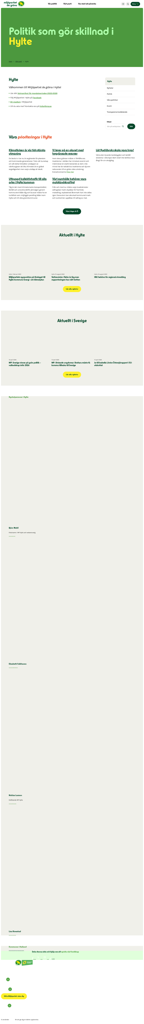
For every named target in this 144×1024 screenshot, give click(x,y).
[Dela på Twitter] (39, 959)
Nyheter (110, 88)
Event (109, 106)
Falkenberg (10, 950)
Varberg (23, 950)
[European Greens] (27, 965)
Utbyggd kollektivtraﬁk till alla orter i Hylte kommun (27, 181)
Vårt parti (67, 4)
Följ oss (6, 981)
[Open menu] (135, 4)
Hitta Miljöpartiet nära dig (14, 996)
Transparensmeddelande (117, 112)
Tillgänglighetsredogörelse (5, 992)
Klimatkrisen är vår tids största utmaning (27, 152)
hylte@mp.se (46, 106)
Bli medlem (15, 102)
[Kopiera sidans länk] (52, 958)
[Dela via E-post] (45, 959)
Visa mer (70, 172)
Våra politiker (112, 100)
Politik (109, 94)
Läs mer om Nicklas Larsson (12, 803)
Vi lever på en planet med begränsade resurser (68, 152)
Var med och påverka (87, 4)
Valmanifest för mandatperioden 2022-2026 (37, 93)
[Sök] (128, 4)
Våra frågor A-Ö (72, 211)
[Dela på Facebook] (34, 959)
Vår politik (52, 4)
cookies (12, 1019)
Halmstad (13, 950)
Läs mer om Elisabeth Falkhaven (13, 667)
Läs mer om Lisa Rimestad (12, 935)
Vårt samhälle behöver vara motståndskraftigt (69, 181)
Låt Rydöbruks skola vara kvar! (115, 150)
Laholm (21, 950)
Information (7, 990)
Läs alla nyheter (72, 289)
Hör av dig (6, 1007)
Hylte (15, 950)
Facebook (37, 97)
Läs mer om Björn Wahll (12, 536)
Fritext (109, 122)
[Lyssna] (123, 4)
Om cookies (2, 991)
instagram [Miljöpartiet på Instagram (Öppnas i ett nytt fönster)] (2, 982)
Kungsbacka (18, 950)
